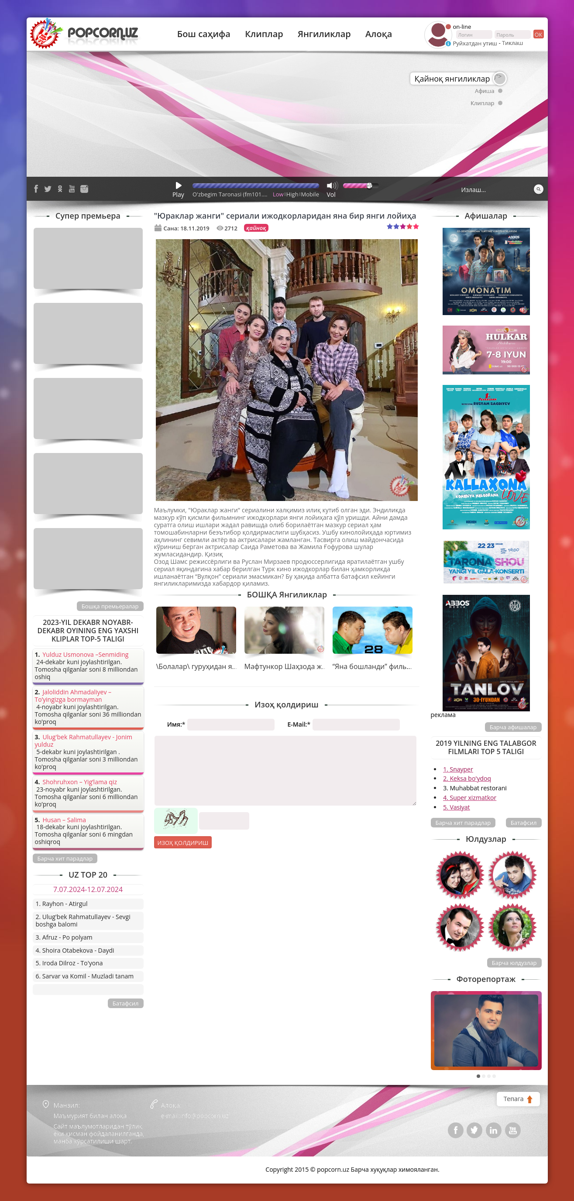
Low (278, 194)
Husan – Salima (64, 820)
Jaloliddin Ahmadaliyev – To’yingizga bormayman (73, 696)
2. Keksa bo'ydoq (467, 778)
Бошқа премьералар (110, 606)
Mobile (310, 194)
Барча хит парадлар (463, 823)
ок (538, 34)
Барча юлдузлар (514, 963)
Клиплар (264, 34)
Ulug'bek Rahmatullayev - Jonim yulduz (84, 741)
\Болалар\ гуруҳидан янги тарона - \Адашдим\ (234, 666)
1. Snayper (458, 769)
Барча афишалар (513, 727)
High (292, 194)
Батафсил (524, 823)
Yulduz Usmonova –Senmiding (86, 655)
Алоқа (378, 34)
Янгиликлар (324, 34)
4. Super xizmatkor (469, 797)
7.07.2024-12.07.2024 (88, 889)
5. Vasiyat (456, 807)
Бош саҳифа (203, 34)
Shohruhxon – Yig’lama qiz (80, 782)
